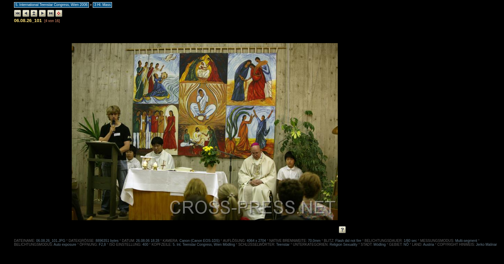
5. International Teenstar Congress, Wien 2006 (51, 5)
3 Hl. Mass (102, 5)
